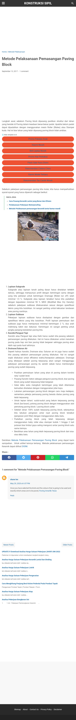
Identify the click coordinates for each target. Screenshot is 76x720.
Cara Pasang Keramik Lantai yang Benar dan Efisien (30, 201)
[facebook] (9, 457)
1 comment (24, 71)
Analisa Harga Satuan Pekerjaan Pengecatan (20, 576)
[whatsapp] (52, 457)
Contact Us (34, 709)
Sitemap (17, 709)
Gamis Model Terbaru (38, 174)
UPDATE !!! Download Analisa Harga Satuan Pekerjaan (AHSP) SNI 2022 (31, 552)
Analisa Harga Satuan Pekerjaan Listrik (18, 568)
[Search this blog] (72, 3)
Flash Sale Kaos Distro (38, 163)
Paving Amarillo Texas (48, 491)
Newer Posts (8, 545)
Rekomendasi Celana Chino (38, 169)
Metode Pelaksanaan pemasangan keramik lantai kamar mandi (34, 209)
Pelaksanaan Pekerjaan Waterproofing (24, 205)
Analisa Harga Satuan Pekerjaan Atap (17, 592)
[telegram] (67, 457)
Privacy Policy (46, 709)
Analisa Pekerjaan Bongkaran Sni (15, 599)
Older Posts (67, 545)
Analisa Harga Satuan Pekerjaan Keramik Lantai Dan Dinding (27, 560)
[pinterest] (38, 457)
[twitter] (23, 457)
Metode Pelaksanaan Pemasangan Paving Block (34, 440)
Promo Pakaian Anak (38, 139)
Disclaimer (58, 709)
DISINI (24, 446)
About (25, 709)
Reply (12, 495)
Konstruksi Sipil (38, 3)
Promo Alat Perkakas (38, 157)
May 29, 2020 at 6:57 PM (20, 483)
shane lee (14, 479)
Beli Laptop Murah (38, 151)
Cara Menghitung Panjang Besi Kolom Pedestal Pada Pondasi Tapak (30, 584)
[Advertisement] (38, 29)
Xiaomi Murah (38, 145)
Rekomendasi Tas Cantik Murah (37, 180)
